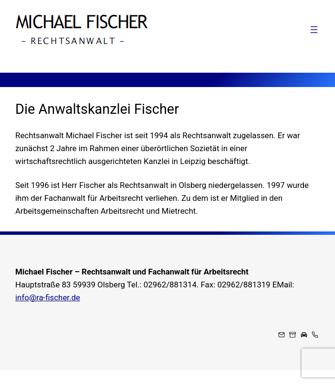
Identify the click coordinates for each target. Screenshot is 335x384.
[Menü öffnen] (314, 29)
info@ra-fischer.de (47, 297)
